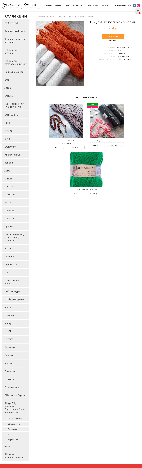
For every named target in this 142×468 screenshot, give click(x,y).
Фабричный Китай (14, 30)
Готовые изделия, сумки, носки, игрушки (14, 237)
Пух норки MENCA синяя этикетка (14, 105)
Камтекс (8, 355)
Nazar (7, 446)
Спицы (8, 178)
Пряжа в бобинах (13, 71)
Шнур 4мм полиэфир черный (107, 141)
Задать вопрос (113, 41)
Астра (7, 87)
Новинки (67, 5)
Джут (10, 434)
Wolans (8, 130)
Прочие (8, 226)
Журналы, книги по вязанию (15, 40)
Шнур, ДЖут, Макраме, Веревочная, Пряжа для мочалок (15, 408)
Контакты (104, 5)
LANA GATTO (11, 114)
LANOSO (8, 95)
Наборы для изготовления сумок (15, 62)
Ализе (7, 307)
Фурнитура (10, 264)
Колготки (9, 210)
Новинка (92, 104)
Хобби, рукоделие (14, 299)
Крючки (8, 186)
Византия (9, 347)
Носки (7, 202)
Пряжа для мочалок (16, 429)
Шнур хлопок (14, 424)
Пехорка (9, 256)
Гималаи (9, 315)
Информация (93, 5)
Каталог (58, 5)
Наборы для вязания (11, 51)
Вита (7, 138)
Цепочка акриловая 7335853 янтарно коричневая (66, 142)
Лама (7, 170)
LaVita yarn (10, 146)
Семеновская (11, 387)
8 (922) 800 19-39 (123, 5)
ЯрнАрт (8, 323)
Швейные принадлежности (13, 456)
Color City (9, 218)
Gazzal (7, 248)
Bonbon (8, 162)
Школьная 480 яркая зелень (86, 189)
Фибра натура (12, 291)
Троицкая (9, 371)
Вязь (7, 79)
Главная (49, 5)
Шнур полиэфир (15, 418)
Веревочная (13, 439)
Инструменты (12, 154)
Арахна (8, 363)
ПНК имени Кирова (15, 395)
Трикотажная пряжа (11, 282)
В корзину (74, 147)
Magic (7, 272)
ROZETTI (8, 339)
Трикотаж (9, 194)
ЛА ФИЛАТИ (11, 23)
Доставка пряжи (79, 5)
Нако (7, 122)
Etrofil (7, 331)
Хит (92, 107)
